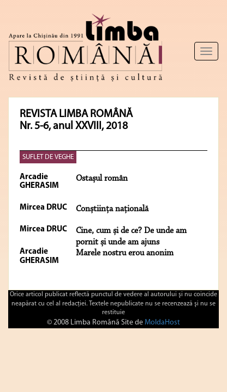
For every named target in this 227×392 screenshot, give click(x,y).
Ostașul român (102, 178)
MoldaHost (162, 322)
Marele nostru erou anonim (125, 253)
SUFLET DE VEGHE (48, 157)
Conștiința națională (112, 209)
